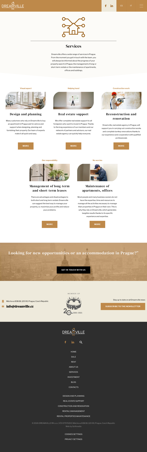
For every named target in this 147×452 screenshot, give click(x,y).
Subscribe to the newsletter (122, 306)
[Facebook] (106, 6)
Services (73, 372)
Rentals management (73, 411)
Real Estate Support (73, 401)
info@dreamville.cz (19, 306)
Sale (73, 357)
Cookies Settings (73, 434)
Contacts (73, 387)
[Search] (81, 343)
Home (73, 352)
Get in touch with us (73, 270)
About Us (73, 367)
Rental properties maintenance (73, 416)
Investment (74, 377)
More (26, 146)
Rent (73, 362)
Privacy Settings (73, 439)
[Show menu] (141, 6)
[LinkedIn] (111, 6)
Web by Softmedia (73, 426)
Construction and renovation (73, 406)
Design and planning (73, 396)
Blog (73, 382)
